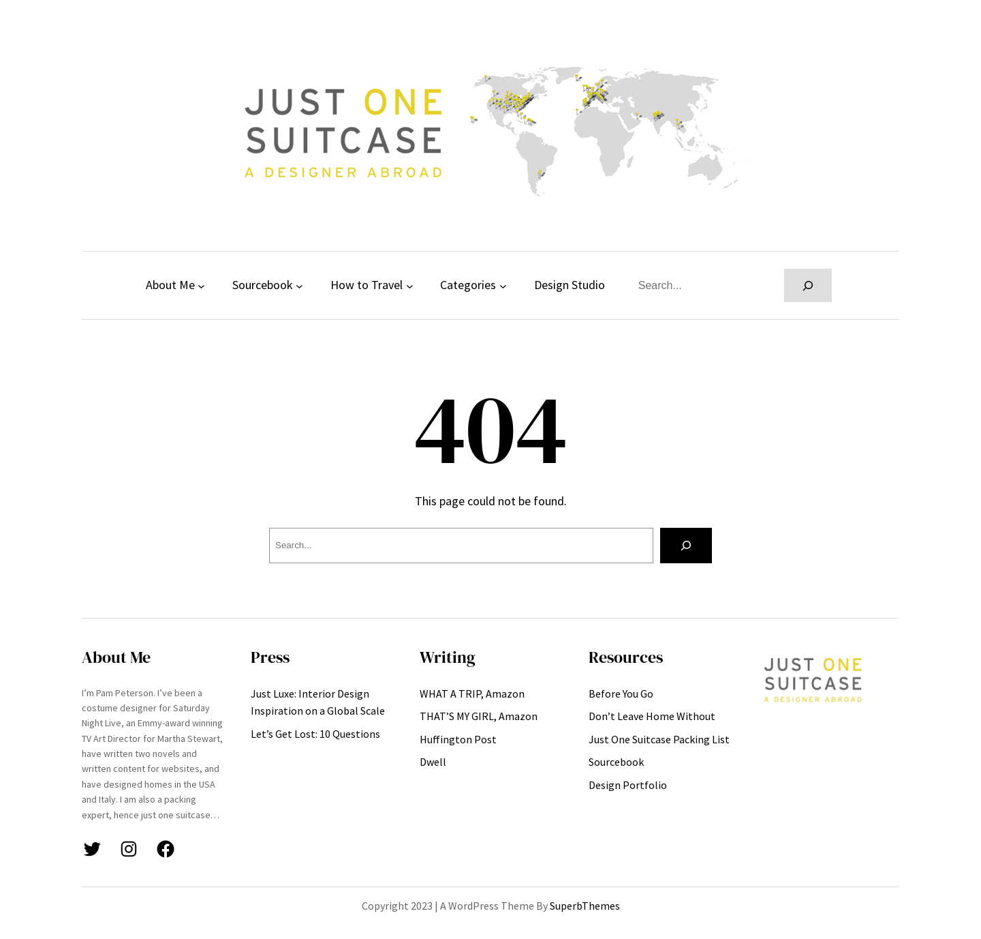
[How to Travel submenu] (410, 285)
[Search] (808, 285)
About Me (170, 285)
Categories (468, 285)
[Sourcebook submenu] (299, 285)
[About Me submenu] (201, 285)
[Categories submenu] (503, 285)
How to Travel (366, 285)
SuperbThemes (585, 905)
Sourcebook (262, 285)
